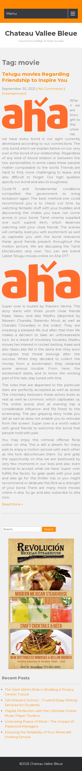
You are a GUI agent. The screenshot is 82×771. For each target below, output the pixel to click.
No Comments (50, 89)
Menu (11, 14)
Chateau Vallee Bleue (41, 33)
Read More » (12, 504)
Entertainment (14, 93)
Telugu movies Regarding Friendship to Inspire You (35, 77)
